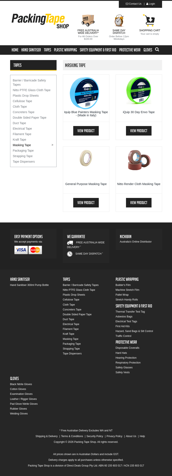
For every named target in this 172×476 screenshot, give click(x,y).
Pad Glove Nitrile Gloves (24, 403)
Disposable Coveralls (127, 347)
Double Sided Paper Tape (29, 117)
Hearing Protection (126, 357)
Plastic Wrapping (65, 50)
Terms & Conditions (72, 436)
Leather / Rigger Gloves (23, 399)
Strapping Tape (23, 156)
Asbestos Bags (124, 316)
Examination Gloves (21, 393)
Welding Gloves (19, 413)
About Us (131, 436)
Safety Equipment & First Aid (98, 50)
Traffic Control (123, 336)
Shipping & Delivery (46, 436)
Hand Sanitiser (31, 50)
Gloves (148, 50)
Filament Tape (22, 134)
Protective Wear (130, 50)
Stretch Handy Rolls (127, 299)
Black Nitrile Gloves (21, 384)
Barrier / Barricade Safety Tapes (29, 82)
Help (142, 436)
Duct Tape (19, 123)
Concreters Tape (23, 112)
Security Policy (95, 436)
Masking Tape (22, 145)
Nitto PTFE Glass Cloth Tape (32, 90)
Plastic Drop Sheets (26, 95)
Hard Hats (121, 352)
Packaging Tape (23, 150)
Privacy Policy (114, 436)
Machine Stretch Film (127, 289)
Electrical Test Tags (126, 321)
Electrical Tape (22, 128)
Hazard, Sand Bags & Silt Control (134, 331)
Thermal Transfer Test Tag (130, 311)
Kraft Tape (19, 139)
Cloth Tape (20, 106)
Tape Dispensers (24, 161)
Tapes (47, 50)
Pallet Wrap (122, 294)
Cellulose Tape (22, 101)
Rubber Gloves (18, 408)
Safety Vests (123, 372)
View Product (86, 131)
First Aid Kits (123, 326)
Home (15, 50)
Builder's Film (123, 285)
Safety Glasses (124, 367)
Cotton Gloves (18, 389)
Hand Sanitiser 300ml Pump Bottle (29, 285)
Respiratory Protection (128, 362)
